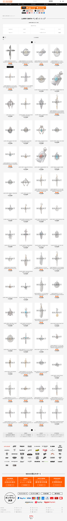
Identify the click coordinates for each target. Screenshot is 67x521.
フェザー (24, 29)
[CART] (63, 1)
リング (59, 29)
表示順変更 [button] (36, 37)
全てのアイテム (33, 25)
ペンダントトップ (43, 32)
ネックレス (10, 29)
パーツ (24, 32)
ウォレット (10, 32)
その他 (59, 32)
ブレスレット (42, 29)
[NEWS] (60, 1)
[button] (33, 4)
